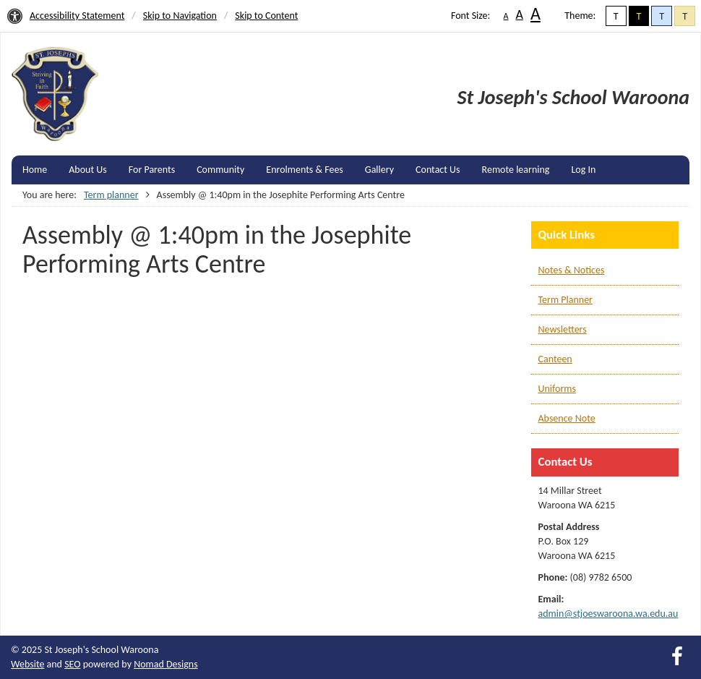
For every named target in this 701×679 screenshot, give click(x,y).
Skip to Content (266, 15)
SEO (72, 664)
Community (220, 169)
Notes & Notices (571, 270)
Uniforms (557, 389)
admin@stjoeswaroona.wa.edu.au (608, 613)
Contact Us (438, 169)
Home (34, 169)
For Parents (152, 169)
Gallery (379, 169)
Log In (583, 169)
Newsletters (562, 329)
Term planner (111, 195)
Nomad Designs (166, 664)
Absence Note (566, 418)
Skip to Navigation (180, 15)
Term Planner (565, 300)
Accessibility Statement (77, 15)
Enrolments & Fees (304, 169)
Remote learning (516, 169)
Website (27, 664)
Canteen (555, 359)
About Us (88, 169)
